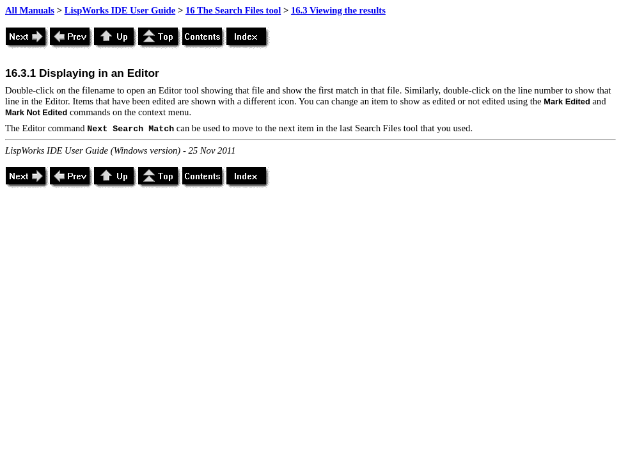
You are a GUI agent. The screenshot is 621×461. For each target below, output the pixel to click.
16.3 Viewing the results (338, 10)
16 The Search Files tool (233, 10)
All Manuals (29, 10)
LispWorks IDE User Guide (120, 10)
